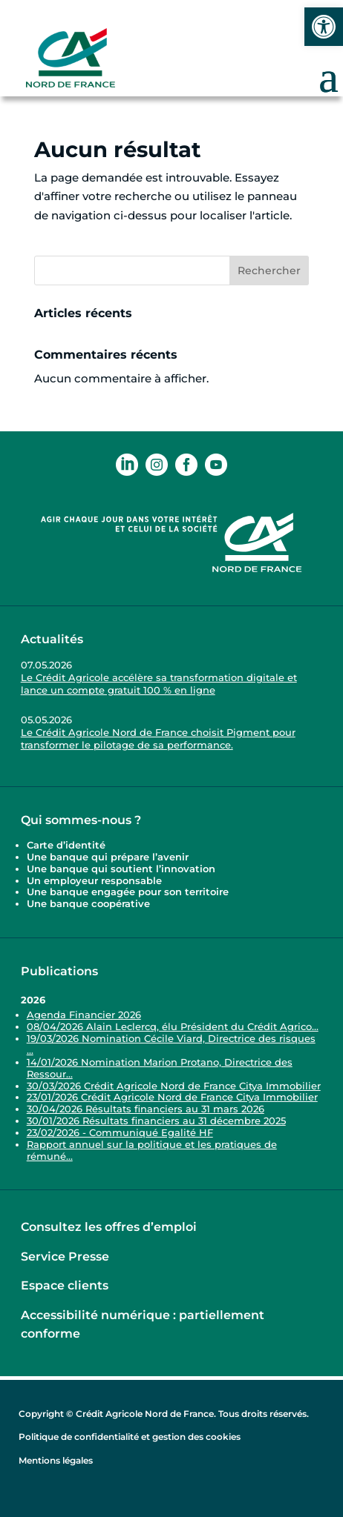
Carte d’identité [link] (66, 845)
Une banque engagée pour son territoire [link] (129, 891)
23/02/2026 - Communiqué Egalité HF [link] (120, 1132)
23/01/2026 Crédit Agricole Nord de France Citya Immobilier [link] (172, 1097)
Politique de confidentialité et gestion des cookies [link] (130, 1436)
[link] (323, 26)
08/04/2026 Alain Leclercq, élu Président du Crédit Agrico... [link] (172, 1026)
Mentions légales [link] (56, 1460)
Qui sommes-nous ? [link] (81, 820)
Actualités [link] (52, 639)
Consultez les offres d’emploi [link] (109, 1227)
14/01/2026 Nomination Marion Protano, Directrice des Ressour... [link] (160, 1068)
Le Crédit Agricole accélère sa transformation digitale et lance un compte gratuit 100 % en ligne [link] (159, 683)
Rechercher (269, 270)
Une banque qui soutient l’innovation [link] (122, 868)
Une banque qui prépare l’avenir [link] (108, 857)
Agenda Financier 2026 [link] (84, 1014)
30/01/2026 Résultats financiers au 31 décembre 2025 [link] (156, 1120)
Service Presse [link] (65, 1256)
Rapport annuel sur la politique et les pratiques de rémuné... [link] (152, 1150)
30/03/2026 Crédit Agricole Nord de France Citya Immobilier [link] (174, 1086)
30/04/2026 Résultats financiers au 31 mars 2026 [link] (145, 1109)
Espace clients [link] (64, 1285)
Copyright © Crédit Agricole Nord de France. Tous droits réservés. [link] (164, 1413)
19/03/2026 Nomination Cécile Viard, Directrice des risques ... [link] (171, 1044)
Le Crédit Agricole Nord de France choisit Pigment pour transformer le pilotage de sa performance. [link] (158, 738)
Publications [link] (59, 971)
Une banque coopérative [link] (88, 903)
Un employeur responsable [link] (94, 880)
